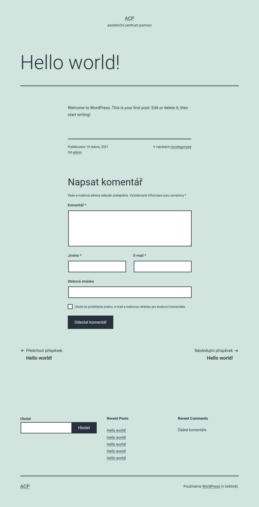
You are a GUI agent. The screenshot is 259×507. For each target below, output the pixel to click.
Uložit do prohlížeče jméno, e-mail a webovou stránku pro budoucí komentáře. (130, 307)
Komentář (77, 205)
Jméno (75, 255)
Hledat (25, 419)
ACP (129, 18)
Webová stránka (81, 281)
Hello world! (116, 430)
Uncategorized (180, 147)
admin (77, 152)
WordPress (211, 486)
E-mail (139, 255)
